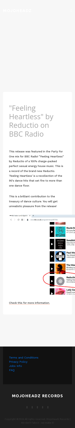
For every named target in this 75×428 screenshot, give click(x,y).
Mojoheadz (17, 10)
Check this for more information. (29, 302)
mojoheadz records (37, 395)
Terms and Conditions (23, 357)
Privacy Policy (18, 361)
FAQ (12, 370)
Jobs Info (15, 365)
